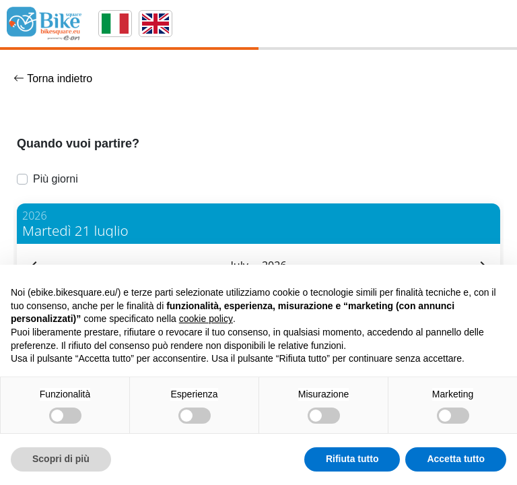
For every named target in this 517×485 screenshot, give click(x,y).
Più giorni (55, 179)
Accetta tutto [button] (456, 458)
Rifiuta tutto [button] (352, 458)
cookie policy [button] (206, 318)
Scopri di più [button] (61, 458)
